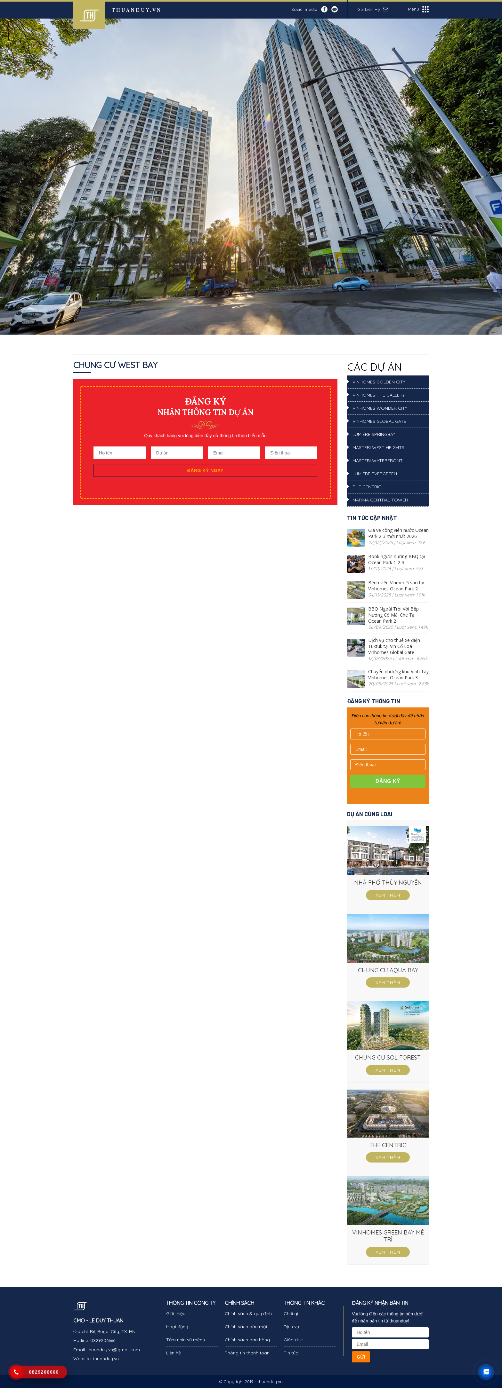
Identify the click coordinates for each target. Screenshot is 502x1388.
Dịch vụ (291, 1326)
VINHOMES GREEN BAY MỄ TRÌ (388, 1236)
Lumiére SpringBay (373, 434)
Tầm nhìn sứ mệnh (185, 1340)
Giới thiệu (175, 1313)
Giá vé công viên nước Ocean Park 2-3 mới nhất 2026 (398, 533)
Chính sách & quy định (248, 1313)
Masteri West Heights (378, 447)
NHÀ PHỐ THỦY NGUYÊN (388, 882)
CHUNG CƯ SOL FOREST (388, 1057)
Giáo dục (293, 1340)
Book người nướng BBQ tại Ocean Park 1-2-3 (396, 559)
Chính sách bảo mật (246, 1326)
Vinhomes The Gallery (378, 395)
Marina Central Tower (380, 500)
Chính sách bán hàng (247, 1340)
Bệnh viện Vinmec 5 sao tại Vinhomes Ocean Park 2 (396, 586)
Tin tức (291, 1353)
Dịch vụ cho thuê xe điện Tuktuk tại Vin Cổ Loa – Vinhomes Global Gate (394, 646)
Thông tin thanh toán (247, 1353)
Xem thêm (388, 895)
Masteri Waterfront (377, 460)
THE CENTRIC (366, 487)
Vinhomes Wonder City (379, 408)
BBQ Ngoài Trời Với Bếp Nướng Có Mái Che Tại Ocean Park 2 (393, 615)
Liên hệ (173, 1353)
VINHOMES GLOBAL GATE (379, 421)
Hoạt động (177, 1326)
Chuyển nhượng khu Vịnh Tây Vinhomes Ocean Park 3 (398, 674)
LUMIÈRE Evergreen (374, 474)
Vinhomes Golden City (378, 382)
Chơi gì (291, 1313)
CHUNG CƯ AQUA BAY (388, 970)
